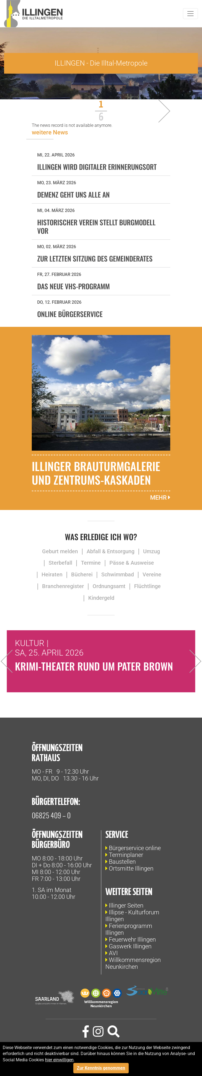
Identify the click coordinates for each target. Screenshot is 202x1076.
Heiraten (52, 574)
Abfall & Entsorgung (110, 551)
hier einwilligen (59, 1059)
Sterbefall (60, 563)
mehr (160, 497)
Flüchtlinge (147, 586)
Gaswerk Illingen (130, 946)
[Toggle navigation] (190, 13)
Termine (91, 563)
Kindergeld (101, 598)
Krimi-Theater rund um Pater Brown (94, 666)
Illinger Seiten (126, 905)
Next (190, 661)
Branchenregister (63, 586)
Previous (12, 661)
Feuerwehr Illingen (132, 939)
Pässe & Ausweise (131, 563)
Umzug (151, 551)
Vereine (152, 574)
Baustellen (122, 861)
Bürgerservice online (135, 848)
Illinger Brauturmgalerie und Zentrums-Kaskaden (96, 472)
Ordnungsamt (109, 586)
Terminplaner (126, 854)
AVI (113, 953)
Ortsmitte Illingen (131, 868)
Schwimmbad (117, 574)
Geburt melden (60, 551)
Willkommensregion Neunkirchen (133, 963)
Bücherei (82, 574)
